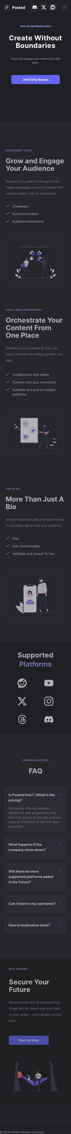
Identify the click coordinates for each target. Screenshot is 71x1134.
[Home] (14, 7)
